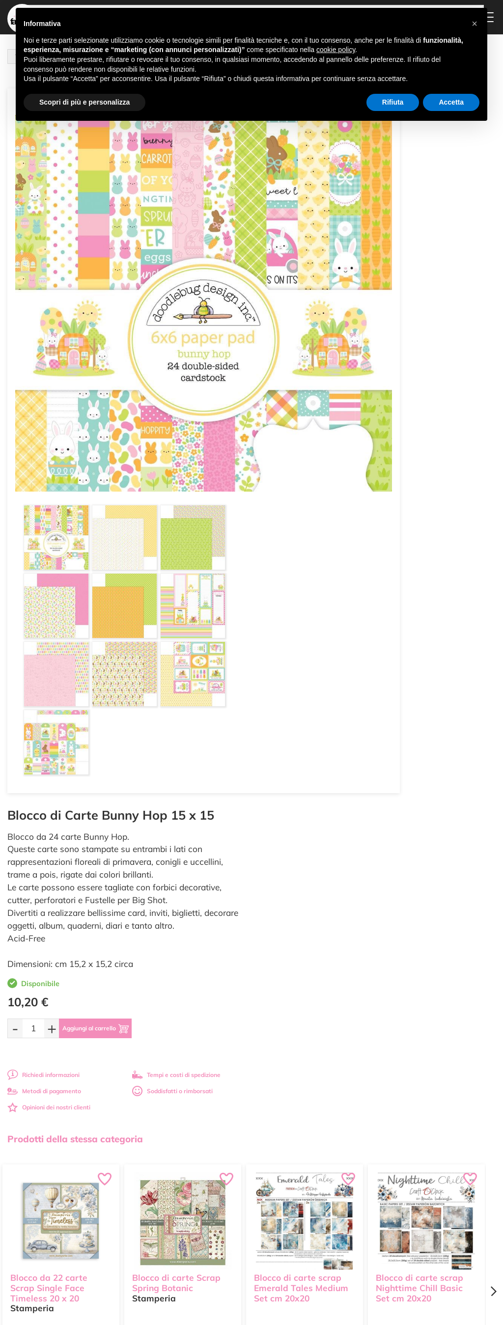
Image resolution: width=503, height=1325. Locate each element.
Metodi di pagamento (298, 371)
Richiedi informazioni (297, 355)
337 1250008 (166, 1238)
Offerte (226, 1172)
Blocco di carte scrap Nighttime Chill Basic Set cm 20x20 (419, 802)
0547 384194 (166, 1210)
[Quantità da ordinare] (287, 309)
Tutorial (227, 1182)
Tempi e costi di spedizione (430, 355)
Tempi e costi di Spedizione (322, 1192)
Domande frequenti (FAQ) (327, 1166)
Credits (386, 1312)
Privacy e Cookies (324, 1214)
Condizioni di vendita (329, 1204)
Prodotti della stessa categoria (75, 660)
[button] (474, 23)
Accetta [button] (451, 102)
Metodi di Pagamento (330, 1179)
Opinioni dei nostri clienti (302, 387)
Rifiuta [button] (393, 102)
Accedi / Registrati (241, 1201)
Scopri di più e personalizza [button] (84, 102)
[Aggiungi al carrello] (361, 309)
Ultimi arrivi (232, 1163)
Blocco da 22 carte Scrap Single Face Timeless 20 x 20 (48, 802)
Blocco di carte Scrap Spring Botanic (176, 797)
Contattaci (231, 1210)
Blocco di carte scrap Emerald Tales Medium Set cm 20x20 (301, 802)
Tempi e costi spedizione (61, 1070)
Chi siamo (230, 1191)
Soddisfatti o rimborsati (426, 371)
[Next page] (493, 812)
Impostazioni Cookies (330, 1223)
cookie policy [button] (335, 50)
